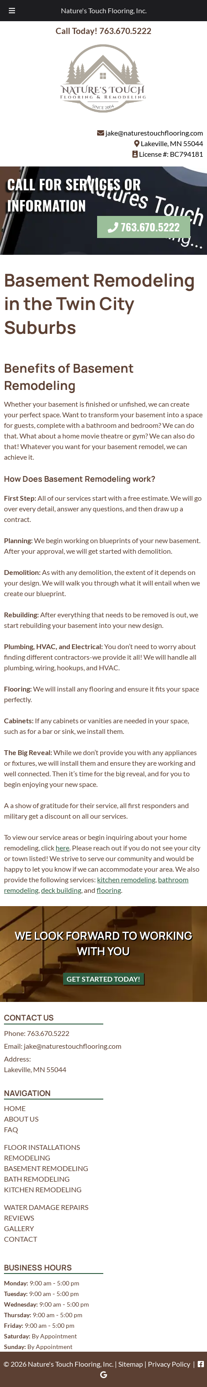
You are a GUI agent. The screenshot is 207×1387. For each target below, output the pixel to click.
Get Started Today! (103, 979)
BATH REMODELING (37, 1179)
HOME (15, 1108)
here (62, 847)
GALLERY (19, 1228)
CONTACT (20, 1239)
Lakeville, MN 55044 (172, 143)
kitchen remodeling (126, 879)
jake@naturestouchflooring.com (154, 132)
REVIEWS (19, 1217)
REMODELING (27, 1157)
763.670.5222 (150, 226)
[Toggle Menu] (12, 10)
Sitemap (130, 1364)
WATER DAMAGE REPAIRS (46, 1207)
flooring (109, 890)
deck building (61, 890)
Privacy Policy (169, 1364)
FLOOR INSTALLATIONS (42, 1147)
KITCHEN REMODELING (43, 1189)
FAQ (11, 1129)
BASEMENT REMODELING (46, 1168)
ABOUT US (21, 1119)
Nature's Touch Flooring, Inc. (104, 10)
